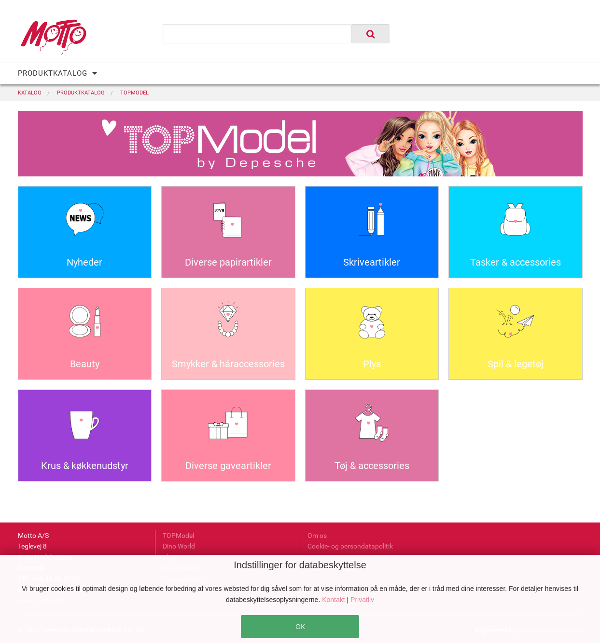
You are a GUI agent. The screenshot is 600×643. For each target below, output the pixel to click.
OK (300, 626)
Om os (317, 535)
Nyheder (84, 262)
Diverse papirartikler (228, 262)
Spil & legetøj (516, 364)
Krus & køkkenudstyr (84, 465)
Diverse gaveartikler (228, 465)
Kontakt (334, 599)
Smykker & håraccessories (228, 364)
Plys (372, 364)
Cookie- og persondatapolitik (350, 546)
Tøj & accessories (372, 465)
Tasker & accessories (515, 262)
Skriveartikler (371, 262)
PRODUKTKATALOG (52, 73)
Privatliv (362, 599)
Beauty (84, 364)
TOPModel (178, 535)
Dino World (179, 546)
